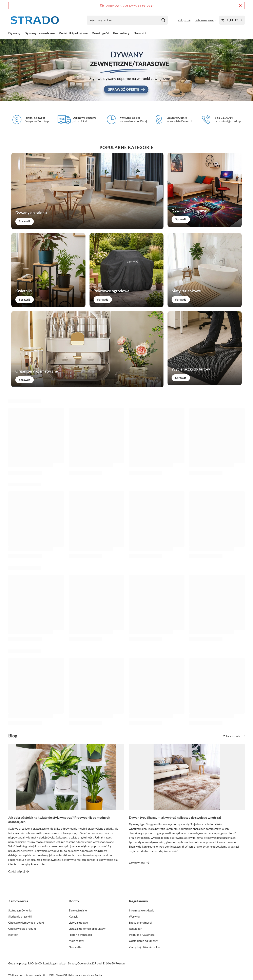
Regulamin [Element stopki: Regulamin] (135, 928)
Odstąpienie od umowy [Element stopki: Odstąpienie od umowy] (143, 940)
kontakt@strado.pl (54, 963)
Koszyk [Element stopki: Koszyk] (73, 916)
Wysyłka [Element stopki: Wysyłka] (134, 916)
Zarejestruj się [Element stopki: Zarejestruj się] (78, 910)
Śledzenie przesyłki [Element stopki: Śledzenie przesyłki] (20, 916)
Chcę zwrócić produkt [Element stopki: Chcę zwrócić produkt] (22, 928)
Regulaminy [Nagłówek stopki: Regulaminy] (138, 901)
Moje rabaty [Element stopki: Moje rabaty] (76, 940)
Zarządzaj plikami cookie (144, 947)
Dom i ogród (100, 33)
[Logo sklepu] (34, 20)
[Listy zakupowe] (205, 20)
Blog (12, 735)
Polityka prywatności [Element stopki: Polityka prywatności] (142, 934)
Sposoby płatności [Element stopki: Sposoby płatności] (140, 922)
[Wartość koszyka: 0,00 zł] (232, 20)
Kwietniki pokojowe (73, 33)
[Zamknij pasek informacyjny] (240, 5)
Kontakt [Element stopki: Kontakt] (13, 934)
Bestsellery (121, 33)
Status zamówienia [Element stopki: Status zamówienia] (20, 910)
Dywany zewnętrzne (39, 33)
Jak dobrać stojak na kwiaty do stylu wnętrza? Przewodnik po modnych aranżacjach (59, 819)
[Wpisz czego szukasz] (127, 20)
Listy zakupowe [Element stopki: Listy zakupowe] (78, 922)
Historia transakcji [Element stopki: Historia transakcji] (80, 934)
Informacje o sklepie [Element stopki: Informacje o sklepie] (141, 910)
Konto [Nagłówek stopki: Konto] (74, 901)
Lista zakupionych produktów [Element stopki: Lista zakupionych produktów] (87, 928)
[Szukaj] (163, 20)
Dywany (14, 33)
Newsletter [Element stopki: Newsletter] (76, 947)
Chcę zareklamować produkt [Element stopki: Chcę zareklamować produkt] (26, 922)
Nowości (140, 33)
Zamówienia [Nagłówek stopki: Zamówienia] (18, 901)
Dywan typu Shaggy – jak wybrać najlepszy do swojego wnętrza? (175, 817)
